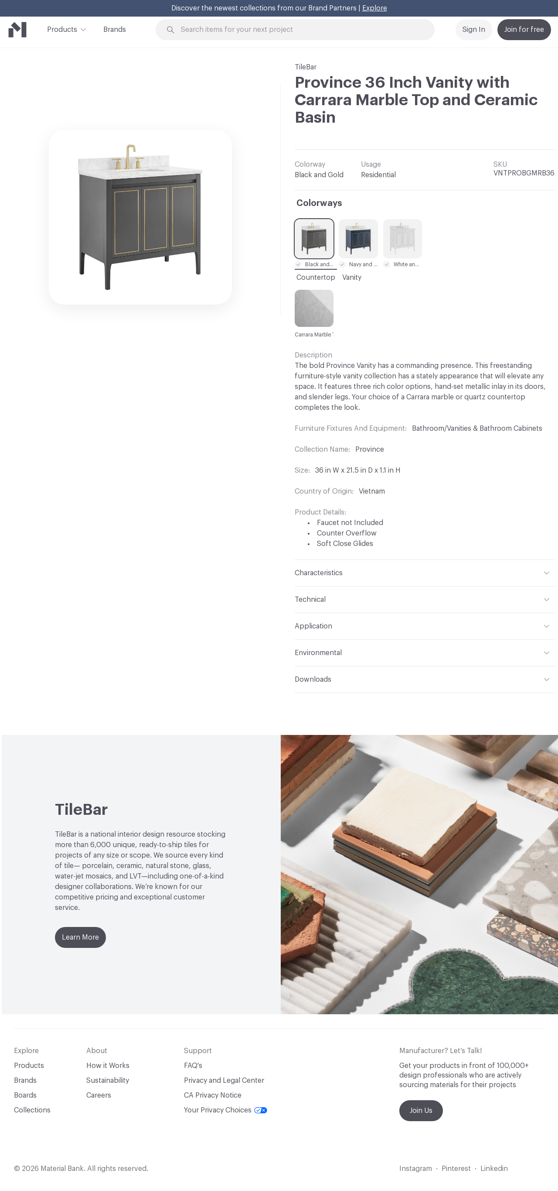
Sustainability (107, 1080)
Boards (25, 1095)
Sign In (474, 29)
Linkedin (494, 1168)
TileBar (305, 67)
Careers (98, 1095)
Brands (114, 29)
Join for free (524, 29)
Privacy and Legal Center (224, 1080)
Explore (374, 8)
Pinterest (456, 1168)
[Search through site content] (300, 30)
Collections (32, 1110)
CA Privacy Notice (213, 1095)
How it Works (107, 1065)
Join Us (421, 1110)
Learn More (80, 937)
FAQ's (193, 1065)
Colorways (319, 203)
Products (62, 28)
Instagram (415, 1168)
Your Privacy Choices (225, 1110)
